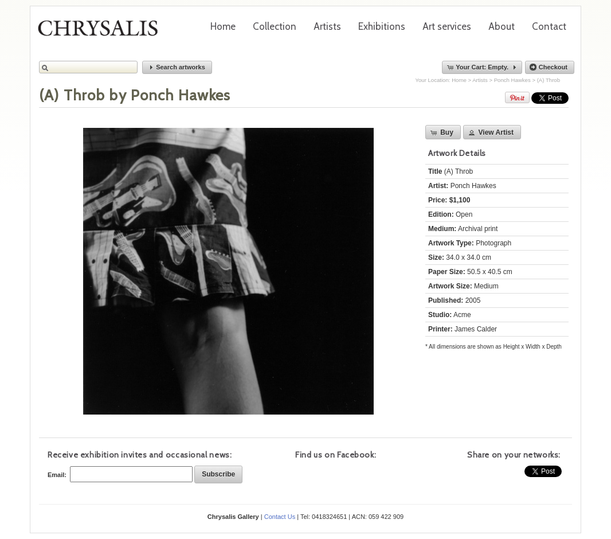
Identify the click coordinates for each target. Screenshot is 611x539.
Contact (549, 26)
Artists (327, 26)
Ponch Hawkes (512, 80)
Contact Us (279, 516)
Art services (446, 26)
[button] (177, 67)
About (501, 26)
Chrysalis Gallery (102, 32)
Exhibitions (381, 26)
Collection (274, 26)
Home (223, 26)
